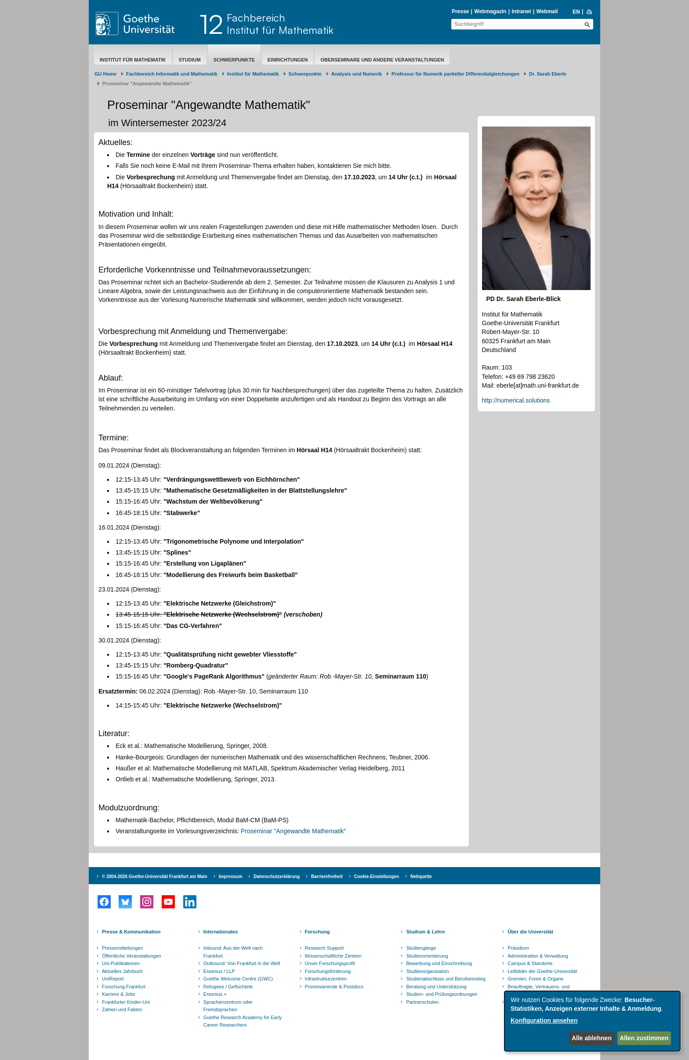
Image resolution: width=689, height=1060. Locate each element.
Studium (190, 59)
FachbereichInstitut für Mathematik (280, 23)
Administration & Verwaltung (538, 955)
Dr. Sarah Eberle (547, 73)
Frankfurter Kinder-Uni (126, 1002)
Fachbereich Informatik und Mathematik (172, 73)
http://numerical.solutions (516, 400)
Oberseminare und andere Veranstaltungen (382, 59)
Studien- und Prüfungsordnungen (441, 994)
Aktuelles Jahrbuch (122, 971)
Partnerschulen (422, 1002)
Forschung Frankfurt (123, 986)
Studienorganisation (427, 971)
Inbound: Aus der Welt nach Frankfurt (233, 951)
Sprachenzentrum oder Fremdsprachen (228, 1006)
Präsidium (518, 948)
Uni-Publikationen (121, 963)
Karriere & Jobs (118, 994)
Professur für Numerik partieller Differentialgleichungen (455, 73)
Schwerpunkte (234, 59)
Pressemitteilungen (122, 948)
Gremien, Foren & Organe (535, 978)
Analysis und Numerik (356, 73)
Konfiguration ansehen (544, 1020)
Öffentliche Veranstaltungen (131, 955)
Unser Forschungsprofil (330, 963)
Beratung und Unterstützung (436, 986)
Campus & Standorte (530, 963)
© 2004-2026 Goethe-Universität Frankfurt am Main (154, 876)
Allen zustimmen (644, 1038)
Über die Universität (530, 931)
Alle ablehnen (592, 1038)
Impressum (230, 876)
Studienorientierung (427, 955)
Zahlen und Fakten (122, 1009)
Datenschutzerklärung (277, 876)
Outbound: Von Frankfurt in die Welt (241, 963)
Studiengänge (421, 948)
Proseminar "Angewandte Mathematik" (293, 831)
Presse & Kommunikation (131, 931)
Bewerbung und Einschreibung (439, 963)
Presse (460, 11)
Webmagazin (490, 11)
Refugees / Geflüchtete (228, 986)
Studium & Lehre (425, 931)
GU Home (105, 73)
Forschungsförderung (328, 971)
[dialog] (592, 1021)
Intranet (521, 11)
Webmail (547, 11)
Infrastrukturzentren (326, 978)
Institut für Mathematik (133, 59)
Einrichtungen (288, 59)
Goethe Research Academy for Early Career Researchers (242, 1021)
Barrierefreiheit (327, 876)
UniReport (113, 978)
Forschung (317, 931)
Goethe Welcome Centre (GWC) (238, 978)
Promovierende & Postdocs (334, 986)
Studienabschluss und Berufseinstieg (445, 978)
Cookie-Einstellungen (376, 876)
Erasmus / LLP (219, 971)
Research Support (324, 948)
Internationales (220, 931)
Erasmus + (215, 994)
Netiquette (421, 876)
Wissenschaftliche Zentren (333, 955)
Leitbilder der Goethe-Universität (542, 971)
